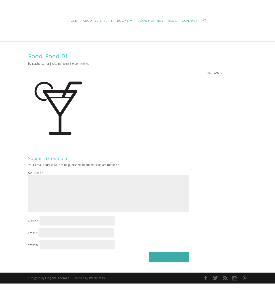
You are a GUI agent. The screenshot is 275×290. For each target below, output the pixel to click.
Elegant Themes (57, 284)
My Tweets (214, 72)
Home (73, 20)
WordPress (97, 284)
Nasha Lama (40, 64)
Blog (172, 20)
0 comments (80, 64)
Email (33, 239)
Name (33, 227)
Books (122, 20)
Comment (36, 172)
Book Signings (150, 20)
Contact (190, 20)
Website (33, 251)
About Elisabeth (97, 20)
